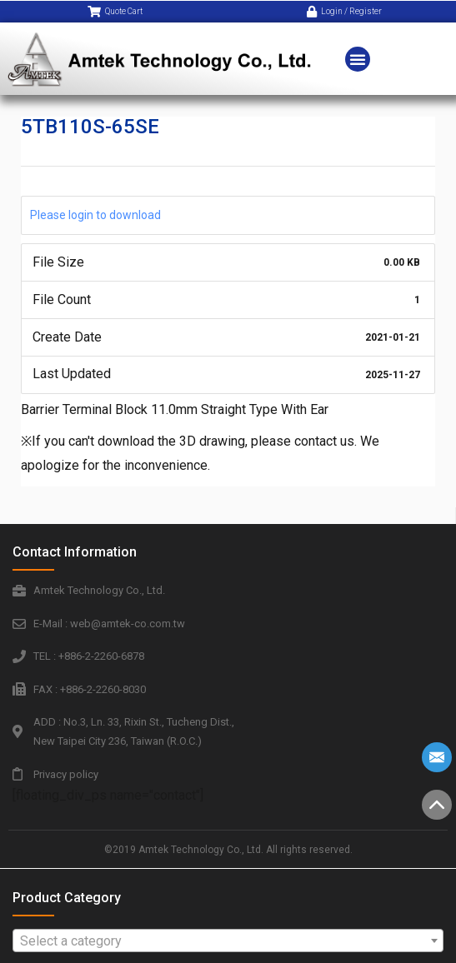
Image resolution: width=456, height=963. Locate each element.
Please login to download (95, 215)
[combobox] (228, 940)
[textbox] (227, 941)
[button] (357, 54)
